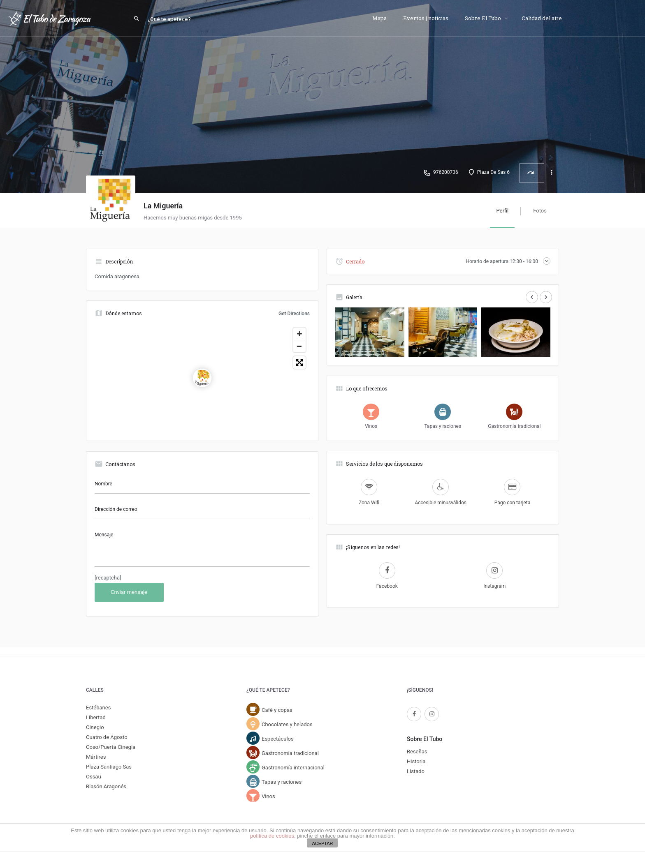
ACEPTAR (322, 843)
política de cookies (272, 836)
